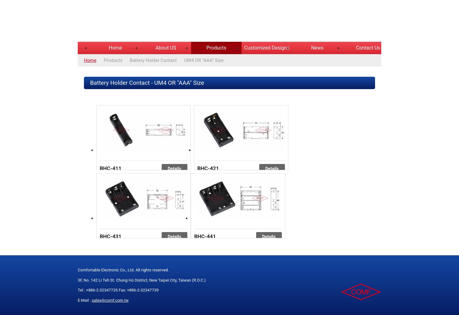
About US (165, 48)
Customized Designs (266, 48)
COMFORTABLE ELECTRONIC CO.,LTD (155, 21)
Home (115, 48)
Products (216, 48)
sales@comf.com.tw (110, 300)
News (317, 48)
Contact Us (368, 48)
